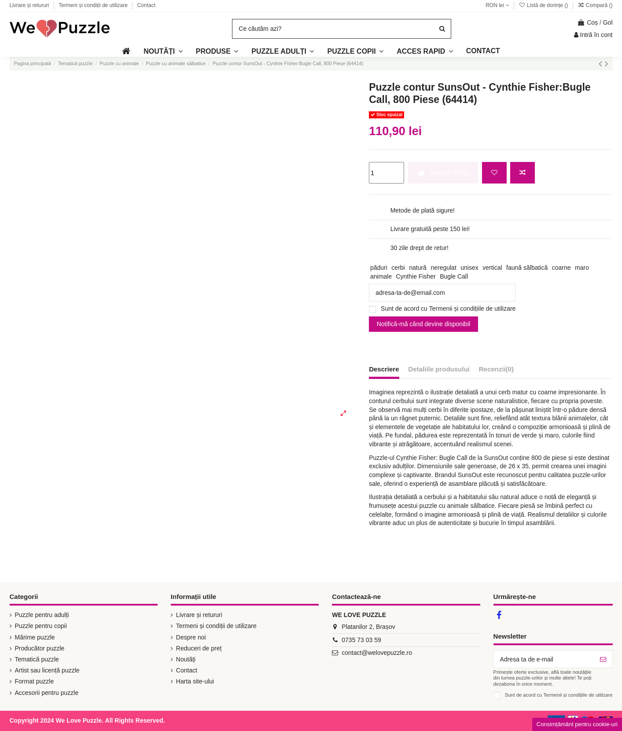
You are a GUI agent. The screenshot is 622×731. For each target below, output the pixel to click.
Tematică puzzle (37, 659)
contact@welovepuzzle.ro (377, 652)
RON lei (497, 5)
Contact (146, 5)
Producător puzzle (40, 648)
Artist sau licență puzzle (47, 670)
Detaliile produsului (439, 369)
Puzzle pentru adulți (42, 614)
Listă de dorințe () (544, 5)
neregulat (443, 267)
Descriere (384, 369)
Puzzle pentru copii (41, 625)
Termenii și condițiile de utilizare (472, 308)
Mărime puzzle (35, 637)
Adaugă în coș (443, 172)
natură (418, 267)
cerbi (398, 267)
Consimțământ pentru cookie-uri (577, 724)
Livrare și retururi (30, 5)
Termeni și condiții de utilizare (94, 5)
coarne (561, 267)
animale (381, 276)
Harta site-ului (195, 681)
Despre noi (191, 637)
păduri (378, 267)
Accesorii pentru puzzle (47, 692)
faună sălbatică (527, 267)
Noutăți (185, 659)
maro (582, 267)
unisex (469, 267)
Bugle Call (454, 276)
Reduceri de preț (199, 648)
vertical (492, 267)
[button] (425, 51)
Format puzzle (34, 681)
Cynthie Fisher (415, 276)
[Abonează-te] (603, 659)
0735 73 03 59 (361, 639)
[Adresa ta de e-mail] (544, 659)
